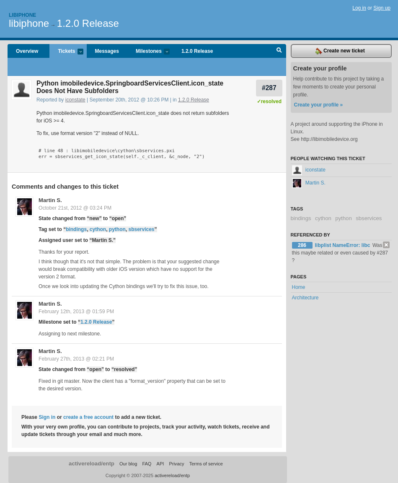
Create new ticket (340, 51)
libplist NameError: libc (343, 245)
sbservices (141, 229)
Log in (359, 8)
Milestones (148, 51)
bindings (76, 229)
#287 (269, 87)
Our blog (128, 463)
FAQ (146, 463)
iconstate (75, 100)
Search (279, 51)
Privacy (176, 463)
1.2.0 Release (88, 23)
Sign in (47, 417)
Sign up (381, 8)
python (117, 229)
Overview (27, 51)
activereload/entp (91, 463)
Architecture (305, 298)
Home (298, 287)
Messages (107, 51)
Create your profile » (318, 105)
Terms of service (206, 463)
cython (98, 229)
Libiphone (22, 15)
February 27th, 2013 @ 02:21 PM (76, 359)
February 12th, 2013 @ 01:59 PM (76, 311)
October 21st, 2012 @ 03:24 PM (75, 208)
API (160, 463)
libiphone (29, 23)
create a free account (88, 417)
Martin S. (50, 200)
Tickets (66, 51)
